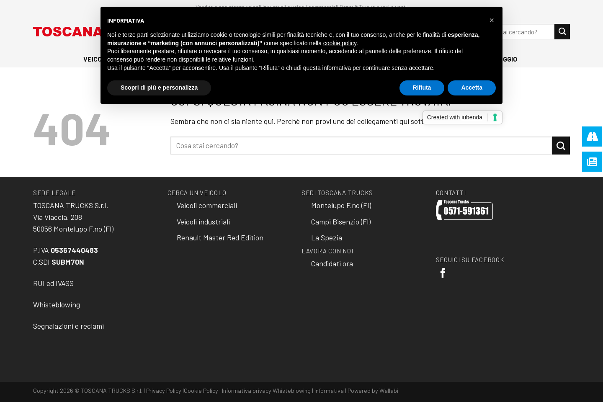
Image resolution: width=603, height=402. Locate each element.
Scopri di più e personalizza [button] (159, 87)
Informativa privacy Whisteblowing (266, 390)
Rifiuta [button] (422, 87)
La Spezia (326, 237)
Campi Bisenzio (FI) (341, 221)
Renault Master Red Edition (220, 237)
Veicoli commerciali (207, 205)
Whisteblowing (56, 304)
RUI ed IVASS (53, 283)
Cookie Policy (201, 390)
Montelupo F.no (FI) (341, 205)
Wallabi (388, 390)
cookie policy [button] (339, 43)
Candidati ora (332, 263)
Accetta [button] (471, 87)
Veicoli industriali (203, 221)
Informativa (329, 390)
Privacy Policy (163, 390)
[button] (491, 20)
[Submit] (562, 31)
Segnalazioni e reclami (68, 325)
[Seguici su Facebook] (443, 273)
